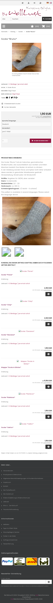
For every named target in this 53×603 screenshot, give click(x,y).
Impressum (6, 482)
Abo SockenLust (7, 494)
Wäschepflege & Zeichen (10, 532)
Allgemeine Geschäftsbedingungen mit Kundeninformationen (22, 478)
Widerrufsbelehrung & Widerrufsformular (15, 498)
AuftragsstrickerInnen (9, 540)
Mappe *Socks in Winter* (11, 367)
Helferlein (5, 524)
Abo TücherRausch (8, 490)
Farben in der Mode (8, 536)
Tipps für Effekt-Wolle (9, 528)
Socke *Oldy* (6, 305)
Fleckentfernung (7, 544)
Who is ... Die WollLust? (9, 506)
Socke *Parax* (7, 275)
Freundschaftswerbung (10, 509)
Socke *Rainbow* (8, 397)
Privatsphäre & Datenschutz (11, 475)
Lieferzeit (5, 502)
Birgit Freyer (16, 94)
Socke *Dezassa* (8, 335)
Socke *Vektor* (7, 427)
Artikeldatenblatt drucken (12, 104)
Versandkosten (47, 116)
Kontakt (4, 486)
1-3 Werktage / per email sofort (18, 84)
